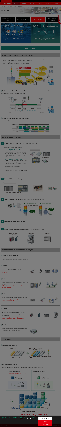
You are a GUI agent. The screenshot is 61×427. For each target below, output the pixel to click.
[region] (30, 421)
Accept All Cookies (45, 424)
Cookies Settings (45, 418)
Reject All (45, 421)
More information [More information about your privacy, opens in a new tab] (30, 418)
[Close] (59, 421)
